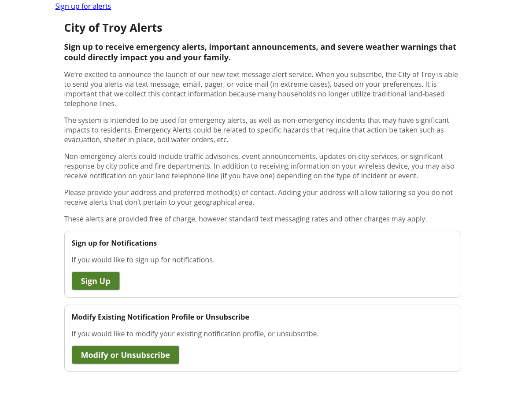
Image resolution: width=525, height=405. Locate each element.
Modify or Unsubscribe (125, 355)
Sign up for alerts (83, 6)
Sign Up (96, 281)
